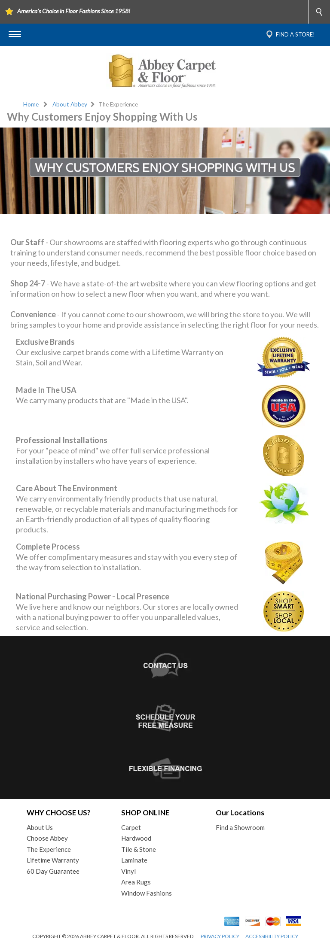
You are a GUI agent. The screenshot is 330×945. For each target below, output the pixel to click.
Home (31, 104)
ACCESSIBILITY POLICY (271, 936)
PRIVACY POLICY (220, 936)
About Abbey (69, 104)
